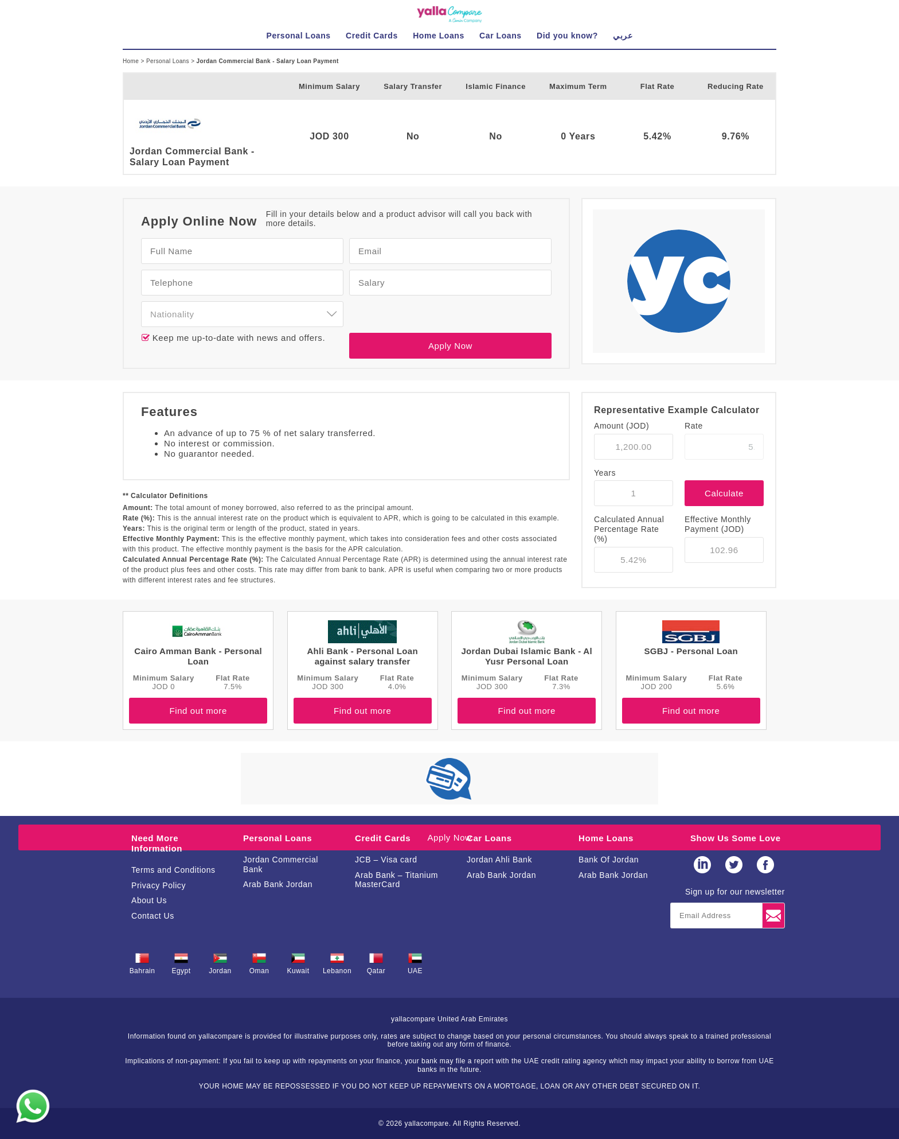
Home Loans (606, 838)
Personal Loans (168, 61)
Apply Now (450, 346)
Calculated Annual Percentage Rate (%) (629, 529)
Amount (621, 425)
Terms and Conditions (173, 869)
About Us (149, 900)
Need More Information (156, 843)
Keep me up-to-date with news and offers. (237, 338)
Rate (694, 425)
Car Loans (489, 838)
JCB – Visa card (386, 859)
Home (131, 61)
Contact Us (152, 915)
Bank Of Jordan (609, 859)
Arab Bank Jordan (277, 884)
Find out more (197, 711)
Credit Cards (383, 838)
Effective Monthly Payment (718, 524)
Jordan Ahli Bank (499, 859)
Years (605, 472)
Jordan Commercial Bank (280, 864)
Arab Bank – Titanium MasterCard (396, 879)
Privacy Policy (158, 885)
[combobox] (242, 314)
